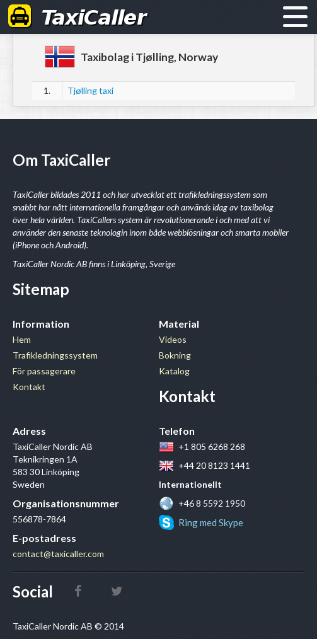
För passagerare (44, 371)
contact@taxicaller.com (58, 553)
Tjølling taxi (90, 90)
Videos (173, 339)
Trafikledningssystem (55, 355)
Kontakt (29, 386)
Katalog (174, 371)
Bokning (175, 355)
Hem (22, 339)
